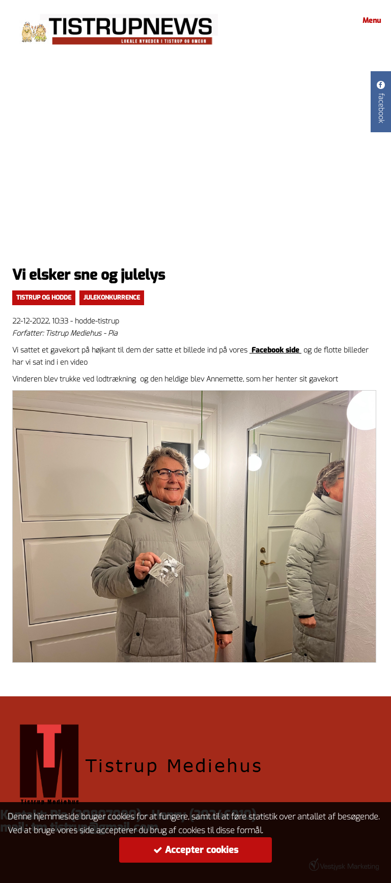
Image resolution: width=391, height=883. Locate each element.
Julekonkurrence (111, 297)
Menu (370, 20)
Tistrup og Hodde (43, 297)
